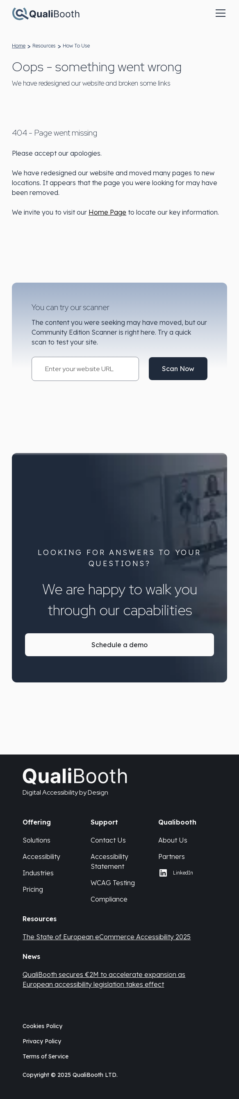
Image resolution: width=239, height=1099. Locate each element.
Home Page (107, 212)
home (18, 46)
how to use (76, 46)
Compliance (109, 899)
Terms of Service (45, 1056)
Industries (38, 873)
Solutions (36, 840)
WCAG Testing (113, 883)
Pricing (33, 889)
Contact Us (108, 840)
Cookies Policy (42, 1026)
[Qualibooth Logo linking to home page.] (46, 13)
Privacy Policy (42, 1041)
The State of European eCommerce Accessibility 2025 (107, 937)
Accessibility (41, 856)
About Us (172, 840)
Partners (171, 856)
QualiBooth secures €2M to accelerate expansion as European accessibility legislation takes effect (104, 979)
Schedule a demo (119, 645)
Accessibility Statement (109, 861)
